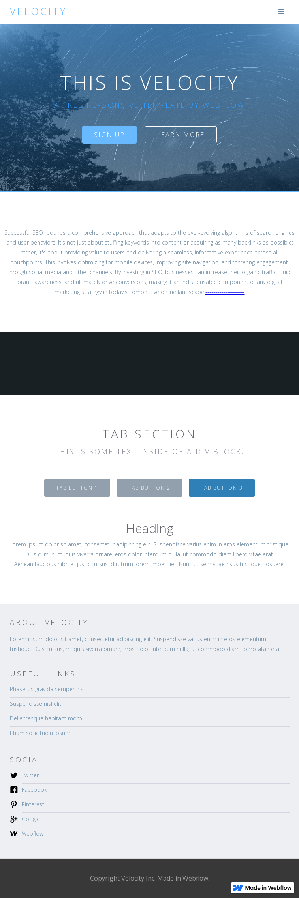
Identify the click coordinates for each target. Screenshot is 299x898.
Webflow (32, 833)
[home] (36, 11)
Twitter (30, 775)
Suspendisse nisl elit (35, 703)
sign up (109, 134)
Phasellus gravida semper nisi (47, 689)
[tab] (77, 488)
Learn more (181, 134)
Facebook (34, 789)
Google (31, 819)
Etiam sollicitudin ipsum (40, 733)
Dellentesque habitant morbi (46, 718)
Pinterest (33, 804)
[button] (281, 12)
